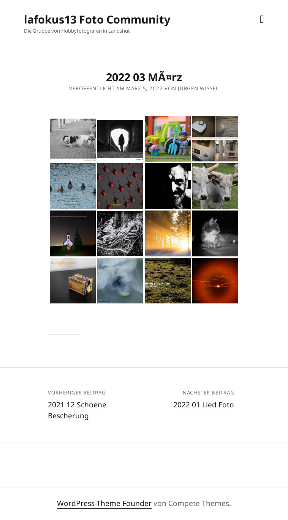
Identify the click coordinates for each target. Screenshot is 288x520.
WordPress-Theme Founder (104, 503)
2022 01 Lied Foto (203, 404)
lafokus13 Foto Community (97, 19)
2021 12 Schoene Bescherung (77, 410)
